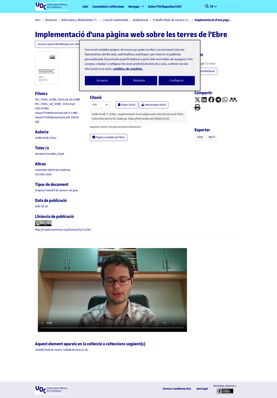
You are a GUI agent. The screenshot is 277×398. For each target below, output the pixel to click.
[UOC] (52, 393)
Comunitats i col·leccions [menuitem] (108, 6)
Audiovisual (140, 20)
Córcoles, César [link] (43, 174)
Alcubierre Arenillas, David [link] (49, 154)
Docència (51, 20)
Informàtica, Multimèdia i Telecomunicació (80, 20)
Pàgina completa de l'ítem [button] (108, 137)
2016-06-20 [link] (41, 206)
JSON (200, 137)
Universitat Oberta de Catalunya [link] (52, 170)
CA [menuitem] (212, 6)
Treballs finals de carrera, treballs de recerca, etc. (171, 20)
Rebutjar (139, 80)
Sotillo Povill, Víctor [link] (45, 138)
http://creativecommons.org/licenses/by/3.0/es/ (63, 229)
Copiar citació (127, 105)
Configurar (176, 80)
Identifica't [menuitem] (231, 6)
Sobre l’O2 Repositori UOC (165, 6)
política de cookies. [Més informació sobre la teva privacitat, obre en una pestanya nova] (128, 69)
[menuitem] (136, 6)
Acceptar (102, 80)
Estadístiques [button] (206, 71)
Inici (85, 6)
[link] (57, 99)
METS (212, 137)
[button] (206, 6)
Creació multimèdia (115, 20)
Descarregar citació (153, 105)
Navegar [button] (134, 6)
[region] (139, 65)
